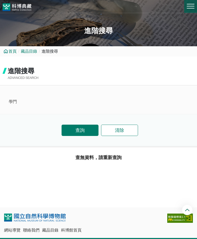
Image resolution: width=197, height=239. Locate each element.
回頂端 (187, 210)
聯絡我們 (31, 230)
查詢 (80, 130)
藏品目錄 (29, 51)
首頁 (12, 51)
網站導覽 (12, 230)
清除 (119, 130)
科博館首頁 (71, 230)
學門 (13, 101)
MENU (190, 6)
